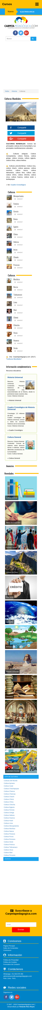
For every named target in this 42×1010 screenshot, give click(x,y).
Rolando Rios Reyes (27, 1007)
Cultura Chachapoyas (11, 788)
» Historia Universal (14, 400)
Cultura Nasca (9, 831)
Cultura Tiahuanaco (10, 847)
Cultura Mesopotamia (11, 826)
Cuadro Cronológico (18, 185)
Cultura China (8, 802)
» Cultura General (14, 458)
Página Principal (9, 946)
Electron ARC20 (27, 12)
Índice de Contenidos (10, 948)
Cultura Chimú (9, 799)
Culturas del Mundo (10, 780)
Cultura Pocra (8, 836)
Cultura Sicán (8, 842)
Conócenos (7, 950)
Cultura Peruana (9, 855)
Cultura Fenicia (9, 810)
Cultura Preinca (9, 844)
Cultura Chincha (9, 804)
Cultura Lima (8, 823)
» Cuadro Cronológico (15, 430)
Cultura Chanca (9, 791)
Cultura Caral (8, 786)
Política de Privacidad (10, 960)
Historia (14, 91)
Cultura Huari (8, 820)
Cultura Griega (9, 812)
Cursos (20, 4)
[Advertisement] (21, 65)
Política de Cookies (10, 962)
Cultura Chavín (9, 796)
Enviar (21, 929)
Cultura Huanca (9, 818)
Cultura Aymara (9, 783)
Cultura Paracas (9, 834)
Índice (7, 91)
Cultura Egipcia (9, 807)
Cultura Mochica (9, 828)
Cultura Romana (9, 839)
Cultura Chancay (9, 794)
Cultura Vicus (8, 850)
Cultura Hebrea (9, 815)
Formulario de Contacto (11, 964)
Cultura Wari (8, 852)
